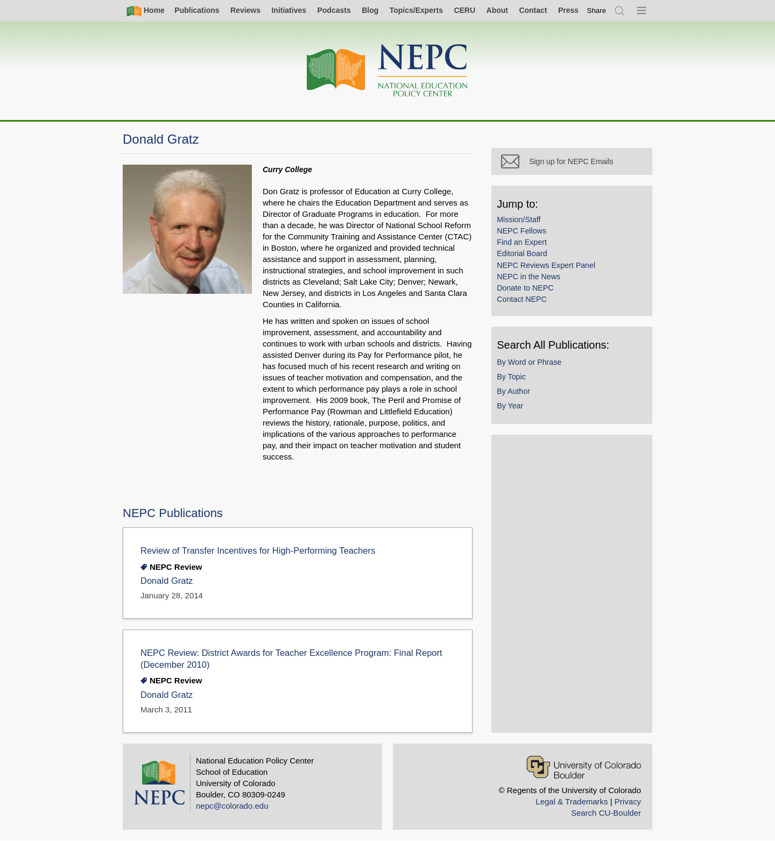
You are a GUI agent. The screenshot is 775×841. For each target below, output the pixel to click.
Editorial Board (527, 258)
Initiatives (288, 10)
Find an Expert (527, 246)
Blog (370, 10)
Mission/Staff (523, 224)
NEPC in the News (533, 281)
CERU (464, 10)
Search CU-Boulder (606, 812)
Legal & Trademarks (572, 801)
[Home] (387, 70)
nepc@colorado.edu (232, 805)
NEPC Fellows (526, 235)
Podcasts (333, 10)
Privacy (628, 801)
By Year (515, 410)
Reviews (245, 10)
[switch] (597, 10)
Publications (196, 10)
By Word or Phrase (534, 366)
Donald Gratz (166, 581)
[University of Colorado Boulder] (583, 767)
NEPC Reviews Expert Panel (551, 269)
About (497, 10)
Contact (533, 10)
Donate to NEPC (530, 292)
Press (568, 10)
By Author (518, 395)
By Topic (516, 381)
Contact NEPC (527, 303)
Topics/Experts (416, 10)
